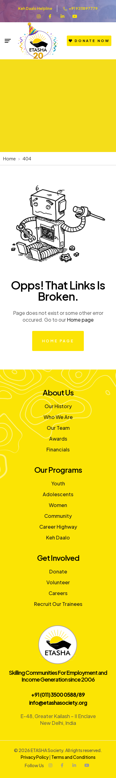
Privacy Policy (35, 757)
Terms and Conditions (73, 757)
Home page (80, 319)
